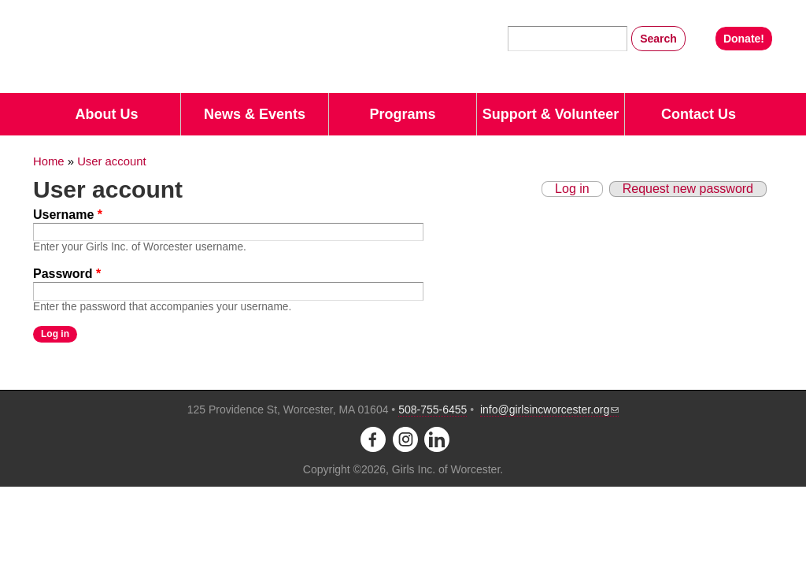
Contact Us (698, 114)
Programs (402, 114)
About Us (107, 114)
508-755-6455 (432, 409)
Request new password (688, 188)
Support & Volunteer (550, 114)
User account (111, 161)
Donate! (743, 38)
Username (67, 214)
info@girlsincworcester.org (549, 409)
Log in (572, 188)
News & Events (254, 114)
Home (49, 161)
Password (67, 273)
